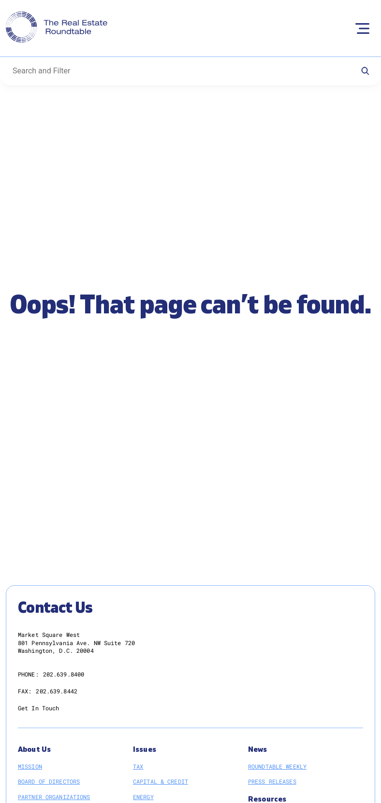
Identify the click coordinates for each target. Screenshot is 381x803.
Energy (143, 797)
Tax (138, 766)
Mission (30, 766)
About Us (34, 749)
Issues (144, 749)
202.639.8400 (63, 674)
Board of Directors (49, 781)
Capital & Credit (160, 781)
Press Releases (272, 781)
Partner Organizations (54, 797)
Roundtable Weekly (277, 766)
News (257, 749)
